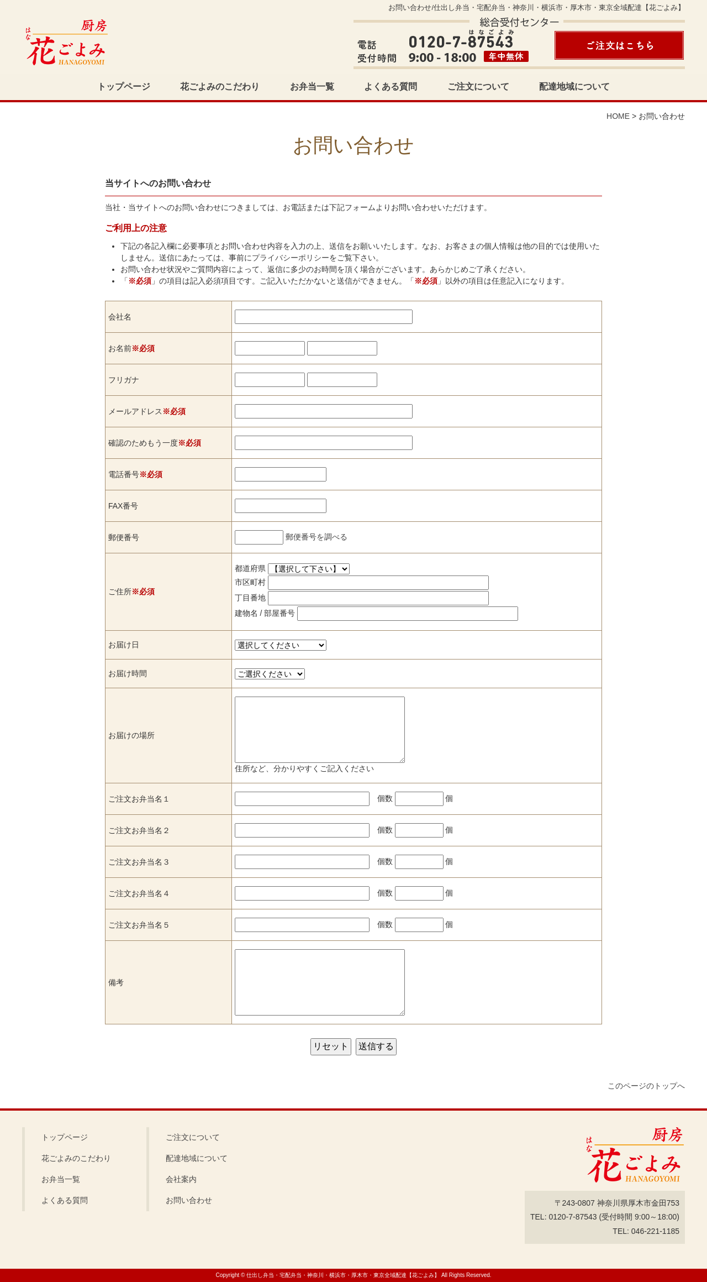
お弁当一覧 (312, 86)
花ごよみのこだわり (220, 86)
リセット (331, 1046)
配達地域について (574, 86)
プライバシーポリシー (290, 257)
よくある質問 (390, 86)
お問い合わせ (189, 1200)
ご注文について (478, 86)
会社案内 (181, 1179)
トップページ (123, 86)
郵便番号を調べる (316, 536)
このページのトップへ (646, 1085)
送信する (376, 1046)
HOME (618, 116)
